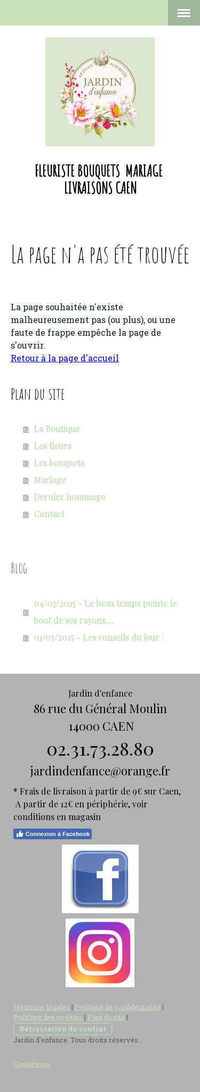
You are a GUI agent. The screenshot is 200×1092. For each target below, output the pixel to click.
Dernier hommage (69, 496)
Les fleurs (52, 445)
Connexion (31, 1064)
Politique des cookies (48, 1017)
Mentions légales (41, 1007)
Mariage (50, 479)
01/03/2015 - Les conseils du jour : (99, 637)
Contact (49, 513)
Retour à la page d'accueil (65, 357)
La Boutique (56, 428)
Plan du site (106, 1017)
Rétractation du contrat (62, 1028)
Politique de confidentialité (118, 1007)
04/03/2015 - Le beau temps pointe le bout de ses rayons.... (105, 612)
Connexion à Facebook (52, 834)
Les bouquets (59, 462)
